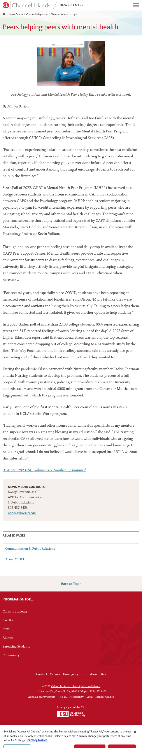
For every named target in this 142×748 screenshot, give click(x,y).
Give (103, 674)
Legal (89, 696)
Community (11, 655)
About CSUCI (14, 559)
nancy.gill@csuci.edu (22, 513)
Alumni (8, 638)
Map (83, 691)
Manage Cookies (104, 696)
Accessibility (77, 696)
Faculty (8, 620)
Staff (6, 629)
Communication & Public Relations (30, 549)
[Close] (135, 735)
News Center (16, 14)
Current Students (15, 611)
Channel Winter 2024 (63, 14)
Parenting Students (16, 646)
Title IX (62, 696)
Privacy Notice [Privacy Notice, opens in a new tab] (37, 743)
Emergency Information (80, 674)
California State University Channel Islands (75, 686)
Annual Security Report (41, 696)
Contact (41, 674)
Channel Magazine (36, 14)
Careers (55, 674)
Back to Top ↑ (71, 583)
